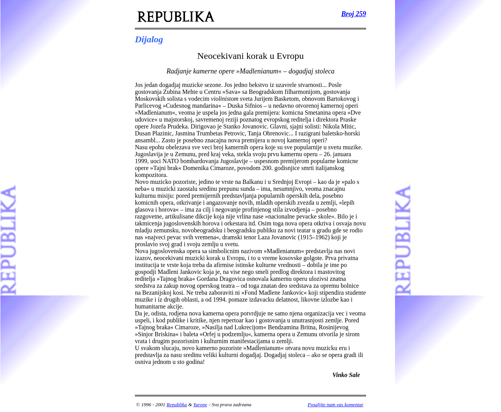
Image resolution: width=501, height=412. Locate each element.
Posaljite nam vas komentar (335, 404)
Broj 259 (353, 14)
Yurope (200, 404)
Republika (176, 404)
